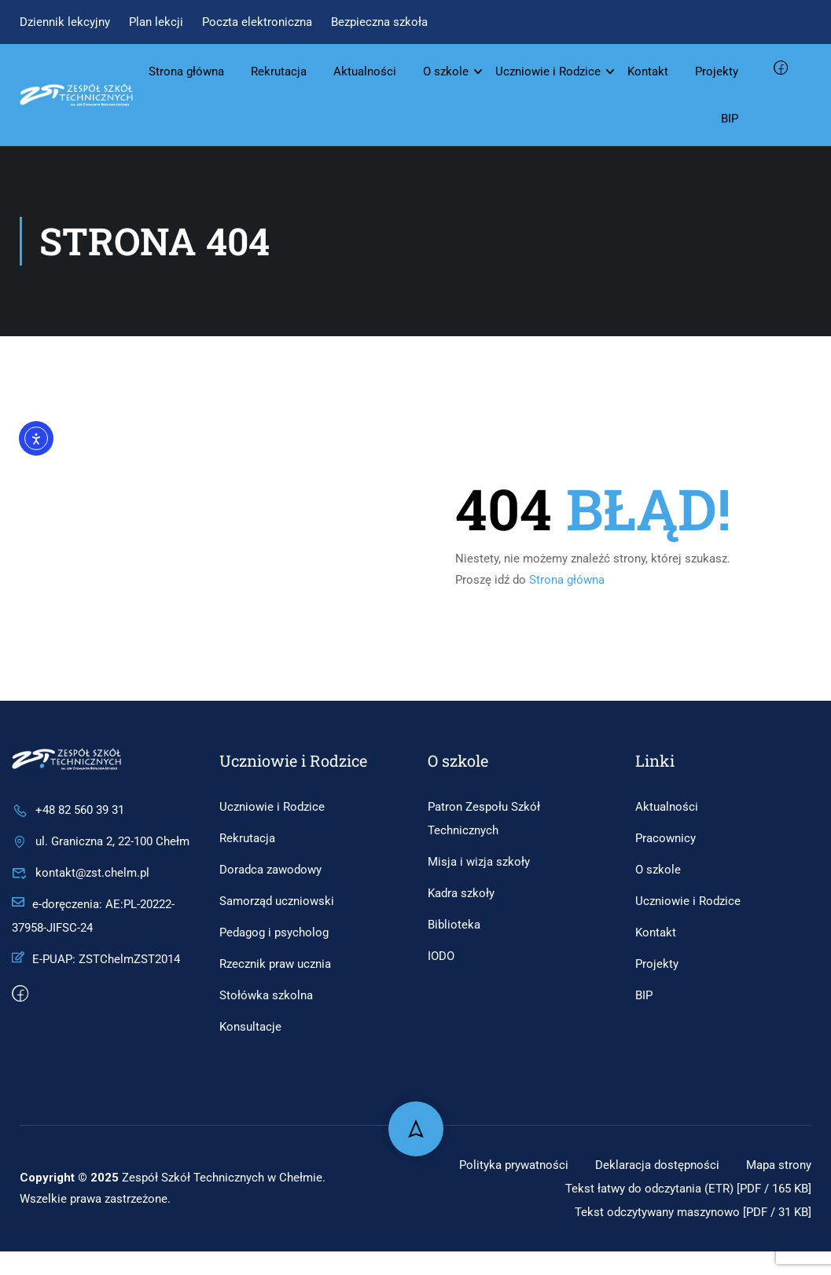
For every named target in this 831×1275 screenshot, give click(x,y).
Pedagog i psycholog (274, 932)
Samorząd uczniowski (276, 901)
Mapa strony (776, 1188)
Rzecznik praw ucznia (275, 964)
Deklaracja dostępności (746, 1164)
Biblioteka (454, 925)
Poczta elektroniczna (257, 22)
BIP (729, 119)
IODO (441, 956)
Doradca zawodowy (270, 870)
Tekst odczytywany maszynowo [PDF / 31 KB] (684, 1235)
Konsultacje (250, 1027)
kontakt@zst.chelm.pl (80, 873)
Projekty (716, 71)
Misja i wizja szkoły (479, 862)
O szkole (446, 71)
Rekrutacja (279, 71)
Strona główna (186, 71)
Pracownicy (665, 838)
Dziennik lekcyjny (65, 22)
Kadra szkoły (461, 893)
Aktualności (364, 71)
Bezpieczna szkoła (379, 22)
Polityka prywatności (597, 1164)
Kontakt (647, 71)
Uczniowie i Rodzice (548, 71)
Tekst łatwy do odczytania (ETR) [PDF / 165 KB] (679, 1211)
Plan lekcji (156, 22)
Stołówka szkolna (266, 995)
